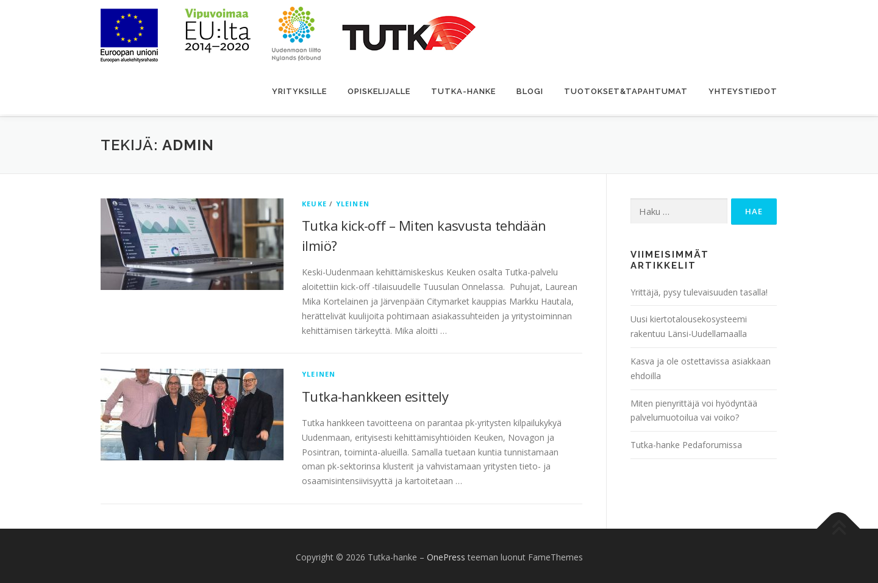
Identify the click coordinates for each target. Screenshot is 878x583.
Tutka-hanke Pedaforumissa (686, 442)
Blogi (529, 91)
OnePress (446, 554)
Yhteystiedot (742, 91)
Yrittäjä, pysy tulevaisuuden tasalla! (699, 289)
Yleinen (352, 200)
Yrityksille (299, 91)
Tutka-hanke (463, 91)
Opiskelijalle (379, 91)
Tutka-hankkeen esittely (375, 394)
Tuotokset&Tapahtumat (626, 91)
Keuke (314, 200)
